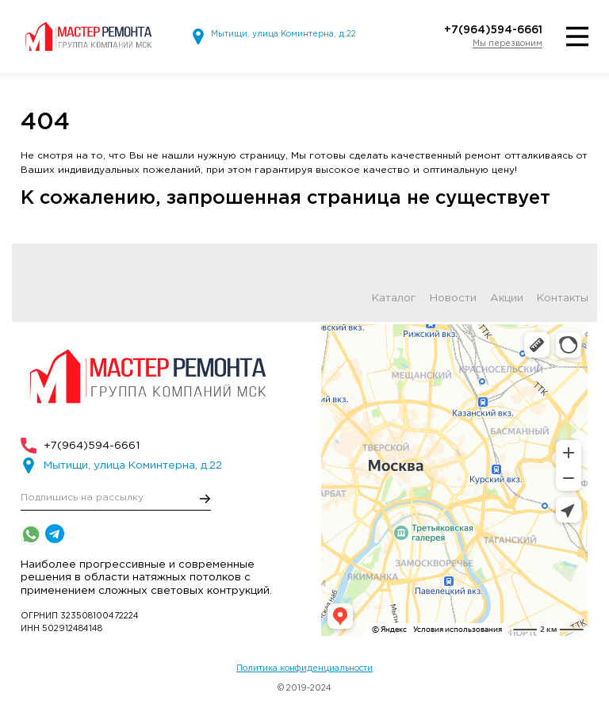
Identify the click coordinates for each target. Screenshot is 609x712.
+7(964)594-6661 (493, 30)
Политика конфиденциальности (304, 668)
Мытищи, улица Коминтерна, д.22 (283, 34)
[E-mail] (116, 498)
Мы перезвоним (507, 44)
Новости (453, 299)
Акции (506, 299)
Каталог (394, 299)
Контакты (562, 299)
